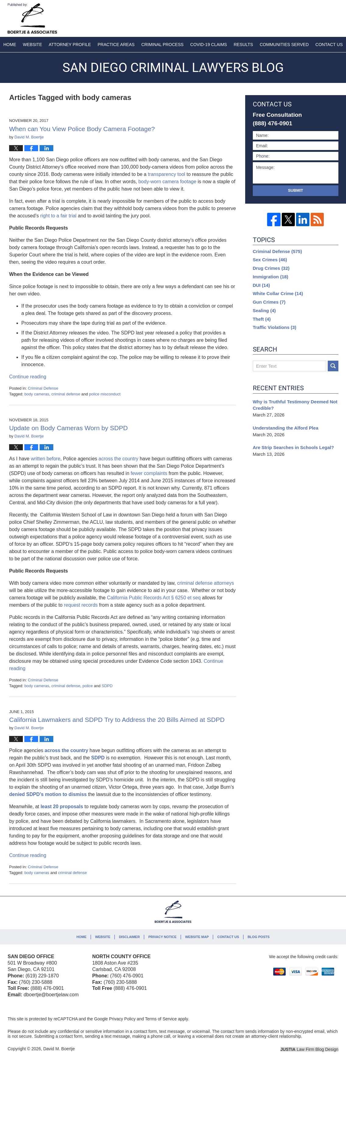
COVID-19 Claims (208, 44)
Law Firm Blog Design (309, 1049)
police (88, 685)
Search (333, 366)
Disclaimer (129, 937)
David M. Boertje (59, 1048)
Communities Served (284, 44)
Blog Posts (259, 937)
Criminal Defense (43, 388)
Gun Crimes (269, 302)
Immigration (270, 276)
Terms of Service (161, 1018)
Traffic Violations (274, 327)
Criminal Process (162, 44)
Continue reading (27, 376)
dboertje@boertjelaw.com (51, 994)
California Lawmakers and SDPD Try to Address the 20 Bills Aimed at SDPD (116, 719)
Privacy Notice (162, 937)
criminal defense (65, 394)
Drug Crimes (271, 268)
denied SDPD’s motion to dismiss (48, 794)
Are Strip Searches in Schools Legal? (293, 447)
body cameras (36, 394)
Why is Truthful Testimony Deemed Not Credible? (295, 405)
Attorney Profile (70, 44)
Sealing (264, 310)
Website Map (197, 937)
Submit (295, 190)
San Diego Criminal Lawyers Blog (32, 18)
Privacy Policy (122, 1018)
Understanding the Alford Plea (286, 427)
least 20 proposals (62, 806)
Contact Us (228, 937)
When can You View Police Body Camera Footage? (82, 128)
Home (9, 44)
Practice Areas (116, 44)
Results (243, 44)
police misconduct (104, 394)
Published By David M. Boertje (298, 17)
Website (32, 44)
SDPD (107, 685)
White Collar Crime (278, 293)
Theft (262, 319)
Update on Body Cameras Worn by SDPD (68, 427)
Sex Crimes (270, 259)
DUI (261, 285)
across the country (66, 750)
